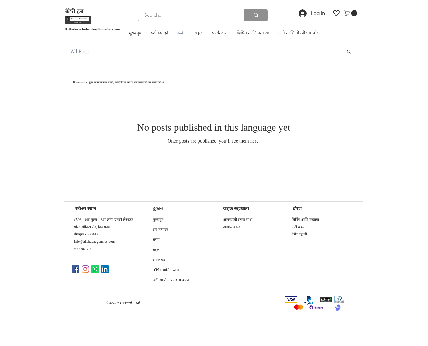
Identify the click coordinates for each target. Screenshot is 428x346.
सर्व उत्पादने (160, 230)
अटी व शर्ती (299, 227)
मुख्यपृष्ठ (158, 220)
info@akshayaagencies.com (94, 241)
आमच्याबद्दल (231, 227)
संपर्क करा (159, 260)
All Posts (80, 51)
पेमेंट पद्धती (299, 234)
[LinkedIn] (105, 269)
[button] (351, 13)
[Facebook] (75, 269)
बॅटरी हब (74, 11)
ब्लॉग (156, 240)
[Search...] (187, 15)
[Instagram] (85, 269)
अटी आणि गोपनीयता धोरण (171, 280)
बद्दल (156, 250)
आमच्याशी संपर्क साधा (237, 219)
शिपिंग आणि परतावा (166, 270)
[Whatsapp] (95, 269)
